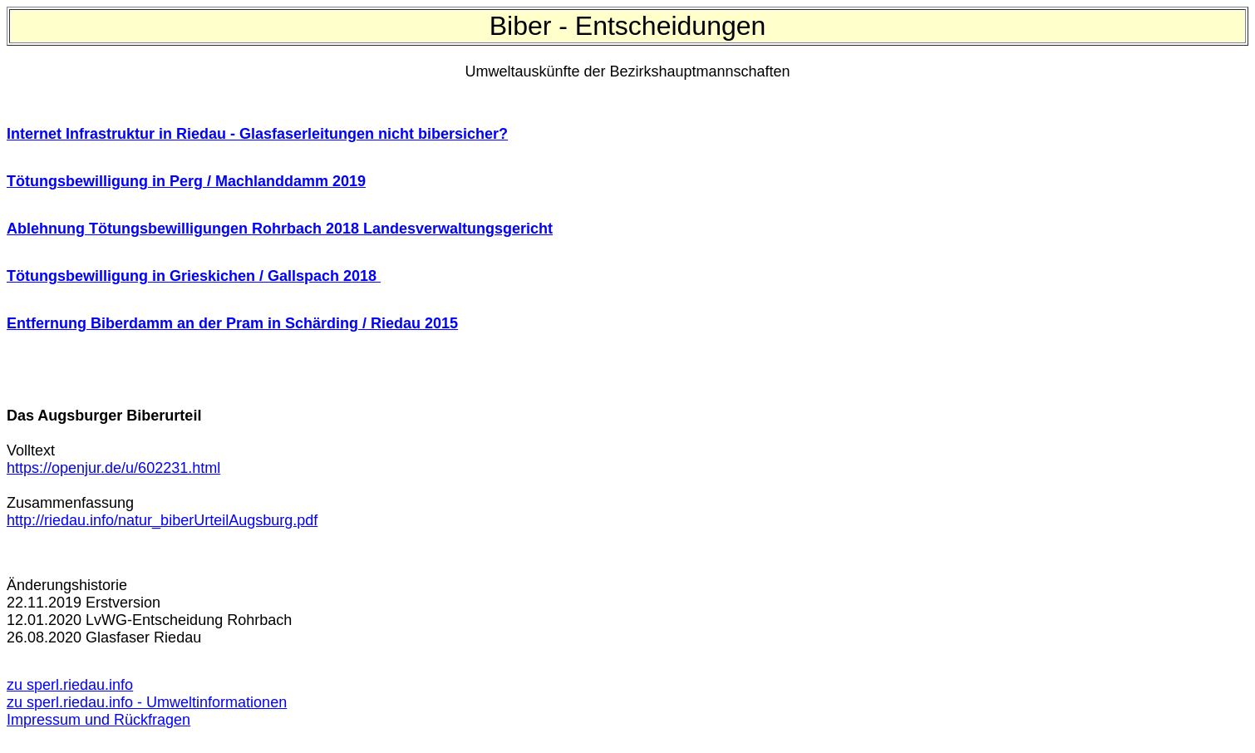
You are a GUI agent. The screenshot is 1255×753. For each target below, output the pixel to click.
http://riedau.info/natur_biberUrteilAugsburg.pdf (162, 520)
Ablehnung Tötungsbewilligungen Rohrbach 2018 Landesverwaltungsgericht (280, 228)
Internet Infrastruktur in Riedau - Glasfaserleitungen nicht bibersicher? (257, 134)
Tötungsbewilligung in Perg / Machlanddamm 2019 (186, 181)
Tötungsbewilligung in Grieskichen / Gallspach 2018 (194, 276)
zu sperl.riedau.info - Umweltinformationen (147, 702)
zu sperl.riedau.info (70, 685)
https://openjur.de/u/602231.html (113, 468)
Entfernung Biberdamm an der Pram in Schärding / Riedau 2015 (232, 323)
